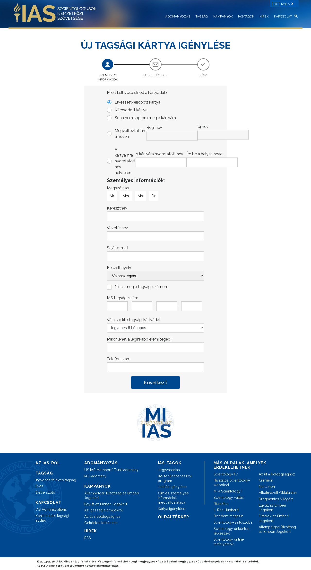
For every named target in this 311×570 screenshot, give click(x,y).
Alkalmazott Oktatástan (278, 493)
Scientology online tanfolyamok (229, 541)
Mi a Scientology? (228, 491)
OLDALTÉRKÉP (173, 517)
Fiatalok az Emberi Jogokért (274, 518)
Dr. (153, 196)
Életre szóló (45, 492)
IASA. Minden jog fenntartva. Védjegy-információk (92, 561)
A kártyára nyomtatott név (159, 154)
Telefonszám (118, 359)
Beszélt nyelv (119, 267)
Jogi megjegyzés (143, 561)
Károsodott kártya (131, 110)
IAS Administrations (51, 509)
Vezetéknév (117, 228)
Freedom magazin (228, 516)
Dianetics (221, 503)
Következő (155, 382)
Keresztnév (117, 208)
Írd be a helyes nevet (205, 154)
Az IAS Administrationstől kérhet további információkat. (78, 565)
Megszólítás (118, 188)
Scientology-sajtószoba (233, 522)
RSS (87, 538)
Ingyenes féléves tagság (55, 480)
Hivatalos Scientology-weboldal (232, 482)
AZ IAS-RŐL (47, 463)
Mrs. (126, 196)
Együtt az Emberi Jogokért (105, 504)
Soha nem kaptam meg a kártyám (145, 117)
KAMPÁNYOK (223, 16)
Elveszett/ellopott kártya (137, 102)
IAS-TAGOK (246, 16)
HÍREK (263, 16)
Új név (203, 126)
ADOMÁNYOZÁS (177, 16)
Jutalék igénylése (172, 487)
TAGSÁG (202, 16)
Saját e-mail (117, 248)
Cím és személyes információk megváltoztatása (173, 497)
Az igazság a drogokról (103, 510)
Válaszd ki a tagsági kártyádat (134, 319)
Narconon (267, 486)
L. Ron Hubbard (226, 510)
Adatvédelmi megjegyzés (176, 561)
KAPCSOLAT (283, 16)
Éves (39, 486)
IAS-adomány (95, 476)
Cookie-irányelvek (211, 561)
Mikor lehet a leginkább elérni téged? (140, 339)
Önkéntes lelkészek (101, 523)
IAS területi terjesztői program (174, 478)
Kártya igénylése (171, 509)
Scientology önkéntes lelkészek (231, 530)
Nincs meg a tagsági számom (141, 287)
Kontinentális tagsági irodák (52, 518)
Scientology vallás (229, 497)
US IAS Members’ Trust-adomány (111, 470)
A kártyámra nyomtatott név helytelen (159, 161)
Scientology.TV (226, 474)
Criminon (266, 480)
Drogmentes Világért (276, 499)
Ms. (141, 196)
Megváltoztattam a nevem (159, 132)
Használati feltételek (242, 561)
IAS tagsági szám (122, 298)
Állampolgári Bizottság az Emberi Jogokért (111, 495)
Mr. (112, 196)
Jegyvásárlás (169, 470)
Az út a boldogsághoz (102, 516)
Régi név (154, 127)
